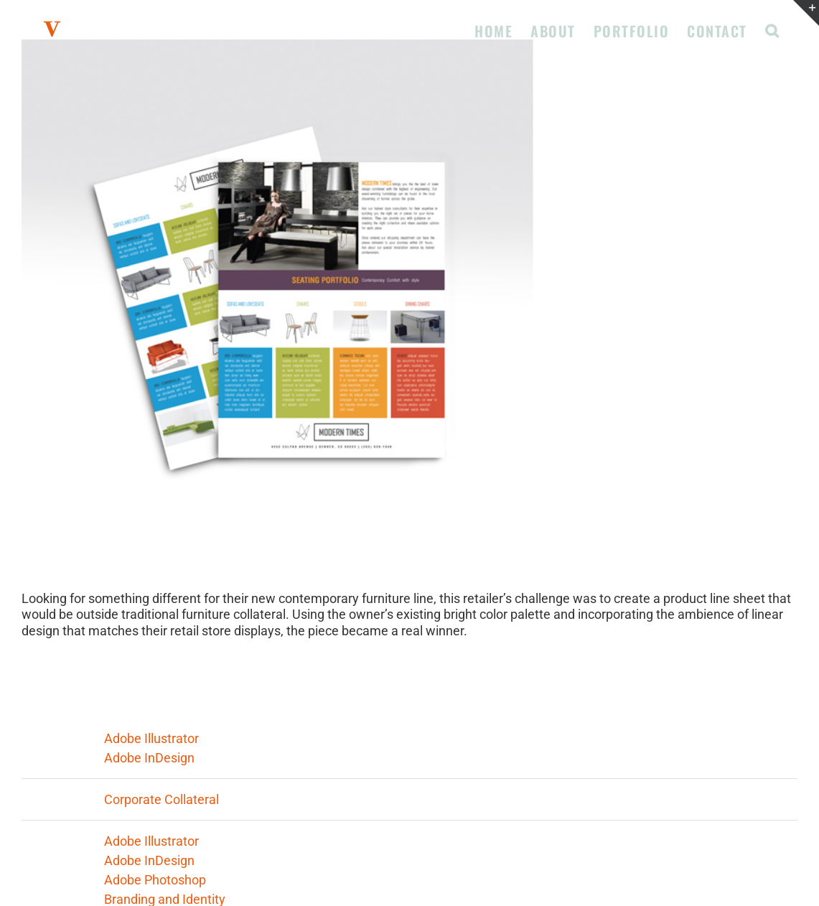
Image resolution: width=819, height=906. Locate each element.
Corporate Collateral (161, 799)
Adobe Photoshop (155, 879)
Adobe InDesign (149, 757)
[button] (772, 29)
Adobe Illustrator (151, 738)
